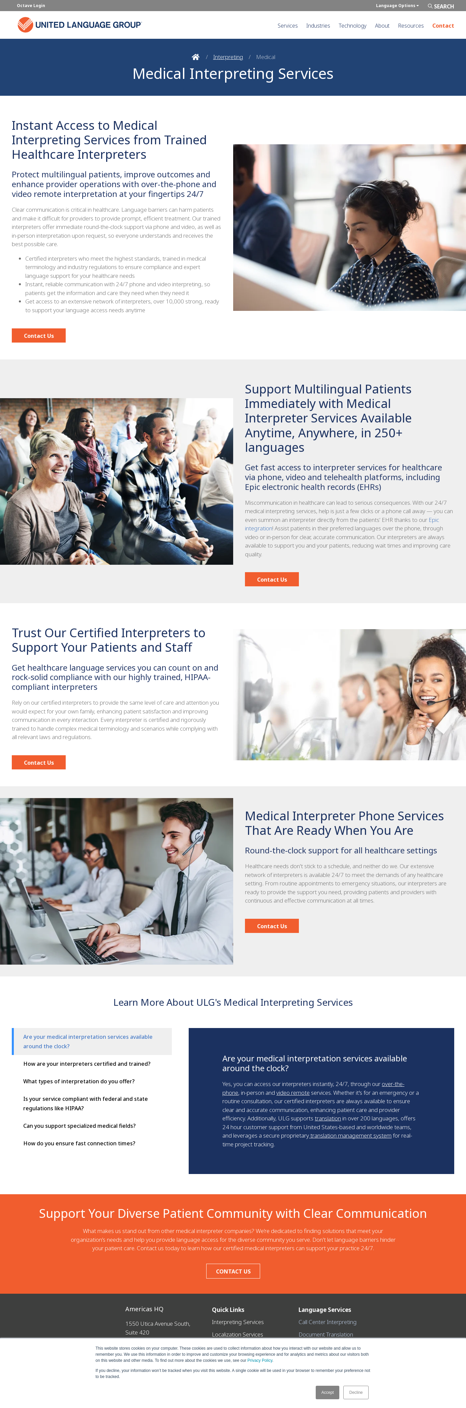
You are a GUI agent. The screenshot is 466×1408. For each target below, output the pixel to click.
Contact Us (39, 336)
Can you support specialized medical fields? (79, 1126)
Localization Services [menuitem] (237, 1330)
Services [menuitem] (288, 25)
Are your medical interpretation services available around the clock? (88, 1041)
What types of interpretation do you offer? (79, 1081)
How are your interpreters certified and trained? (87, 1063)
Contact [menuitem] (443, 25)
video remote (293, 1092)
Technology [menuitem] (353, 25)
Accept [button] (327, 1392)
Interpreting (228, 57)
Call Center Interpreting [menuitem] (328, 1322)
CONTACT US (233, 1271)
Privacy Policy (259, 1360)
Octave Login (31, 5)
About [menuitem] (382, 25)
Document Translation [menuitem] (326, 1330)
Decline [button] (356, 1392)
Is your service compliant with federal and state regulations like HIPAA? (85, 1103)
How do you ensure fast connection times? (79, 1143)
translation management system (350, 1135)
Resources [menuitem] (411, 25)
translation (328, 1118)
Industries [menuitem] (318, 25)
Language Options (397, 5)
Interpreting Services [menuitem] (238, 1322)
